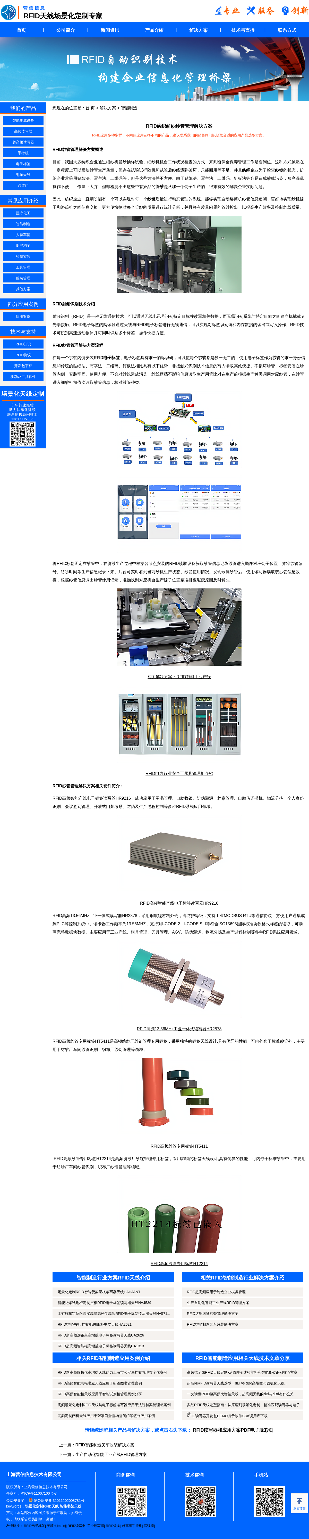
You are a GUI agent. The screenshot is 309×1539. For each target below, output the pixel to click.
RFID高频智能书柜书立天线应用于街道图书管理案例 (100, 1383)
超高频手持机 (132, 1526)
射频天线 (23, 175)
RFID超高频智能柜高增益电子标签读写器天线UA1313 (101, 1346)
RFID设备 (113, 1526)
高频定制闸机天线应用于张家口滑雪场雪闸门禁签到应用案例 (106, 1416)
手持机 (23, 153)
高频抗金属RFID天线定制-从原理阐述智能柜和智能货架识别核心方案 (242, 1372)
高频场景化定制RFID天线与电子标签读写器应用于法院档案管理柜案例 (114, 1405)
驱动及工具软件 (23, 377)
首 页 (90, 108)
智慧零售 (23, 256)
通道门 (23, 185)
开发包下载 (23, 366)
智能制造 (23, 224)
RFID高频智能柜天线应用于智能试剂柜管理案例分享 (100, 1394)
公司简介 (65, 30)
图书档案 (23, 246)
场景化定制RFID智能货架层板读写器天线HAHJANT (99, 1292)
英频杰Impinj (56, 1526)
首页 (21, 30)
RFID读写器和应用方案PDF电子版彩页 (233, 1430)
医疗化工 (23, 213)
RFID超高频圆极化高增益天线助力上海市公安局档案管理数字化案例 (112, 1372)
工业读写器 (95, 1526)
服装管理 (23, 278)
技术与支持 (242, 30)
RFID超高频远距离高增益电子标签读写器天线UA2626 (101, 1335)
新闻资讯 (110, 30)
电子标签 (23, 164)
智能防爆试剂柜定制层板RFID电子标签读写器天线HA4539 (104, 1303)
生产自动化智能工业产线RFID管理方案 (218, 1303)
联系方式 (287, 30)
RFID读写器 (76, 1526)
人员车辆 (23, 235)
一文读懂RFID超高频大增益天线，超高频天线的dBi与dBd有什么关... (241, 1394)
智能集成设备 (23, 120)
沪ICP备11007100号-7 (39, 1493)
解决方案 (198, 30)
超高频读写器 (23, 142)
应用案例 (23, 316)
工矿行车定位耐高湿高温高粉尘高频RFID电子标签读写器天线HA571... (114, 1313)
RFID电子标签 (34, 1526)
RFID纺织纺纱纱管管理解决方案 (213, 1313)
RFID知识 (23, 344)
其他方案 (23, 289)
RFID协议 (23, 355)
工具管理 (23, 267)
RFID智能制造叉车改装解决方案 (213, 1324)
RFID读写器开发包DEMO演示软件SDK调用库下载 (227, 1416)
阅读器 (149, 1526)
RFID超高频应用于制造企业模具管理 (216, 1292)
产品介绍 (154, 30)
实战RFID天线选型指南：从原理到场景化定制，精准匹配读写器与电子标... (243, 1409)
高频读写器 (23, 131)
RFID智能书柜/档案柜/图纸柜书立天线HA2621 (95, 1324)
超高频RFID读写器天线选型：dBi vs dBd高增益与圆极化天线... (237, 1383)
